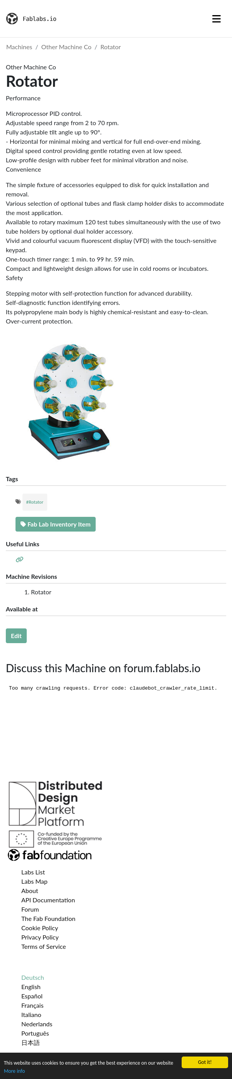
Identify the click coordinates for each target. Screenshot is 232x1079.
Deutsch (32, 977)
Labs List (33, 872)
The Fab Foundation (48, 918)
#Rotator (34, 501)
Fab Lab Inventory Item (56, 524)
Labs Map (34, 881)
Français (32, 1005)
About (29, 890)
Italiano (31, 1014)
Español (32, 996)
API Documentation (48, 899)
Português (35, 1033)
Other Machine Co (66, 46)
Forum (30, 909)
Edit (16, 635)
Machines (19, 46)
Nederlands (36, 1023)
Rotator (110, 46)
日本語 (30, 1042)
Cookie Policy (39, 927)
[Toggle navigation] (216, 18)
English (31, 986)
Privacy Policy (40, 937)
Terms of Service (43, 946)
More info (14, 1071)
